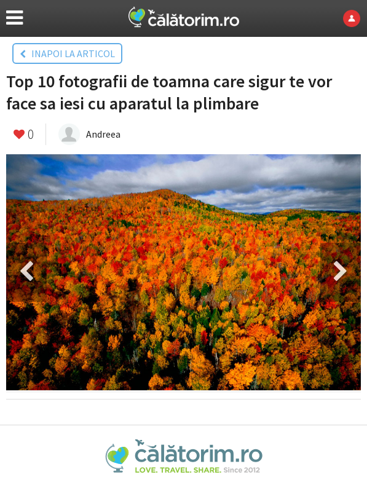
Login (355, 18)
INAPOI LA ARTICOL (67, 53)
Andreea (103, 134)
